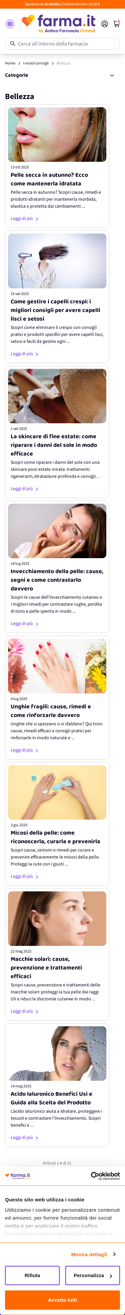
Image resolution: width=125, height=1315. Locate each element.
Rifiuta (32, 1275)
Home (10, 63)
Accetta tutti (62, 1300)
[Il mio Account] (104, 24)
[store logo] (58, 24)
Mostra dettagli (89, 1254)
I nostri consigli (36, 63)
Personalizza (93, 1275)
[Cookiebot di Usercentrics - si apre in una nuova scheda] (91, 1176)
